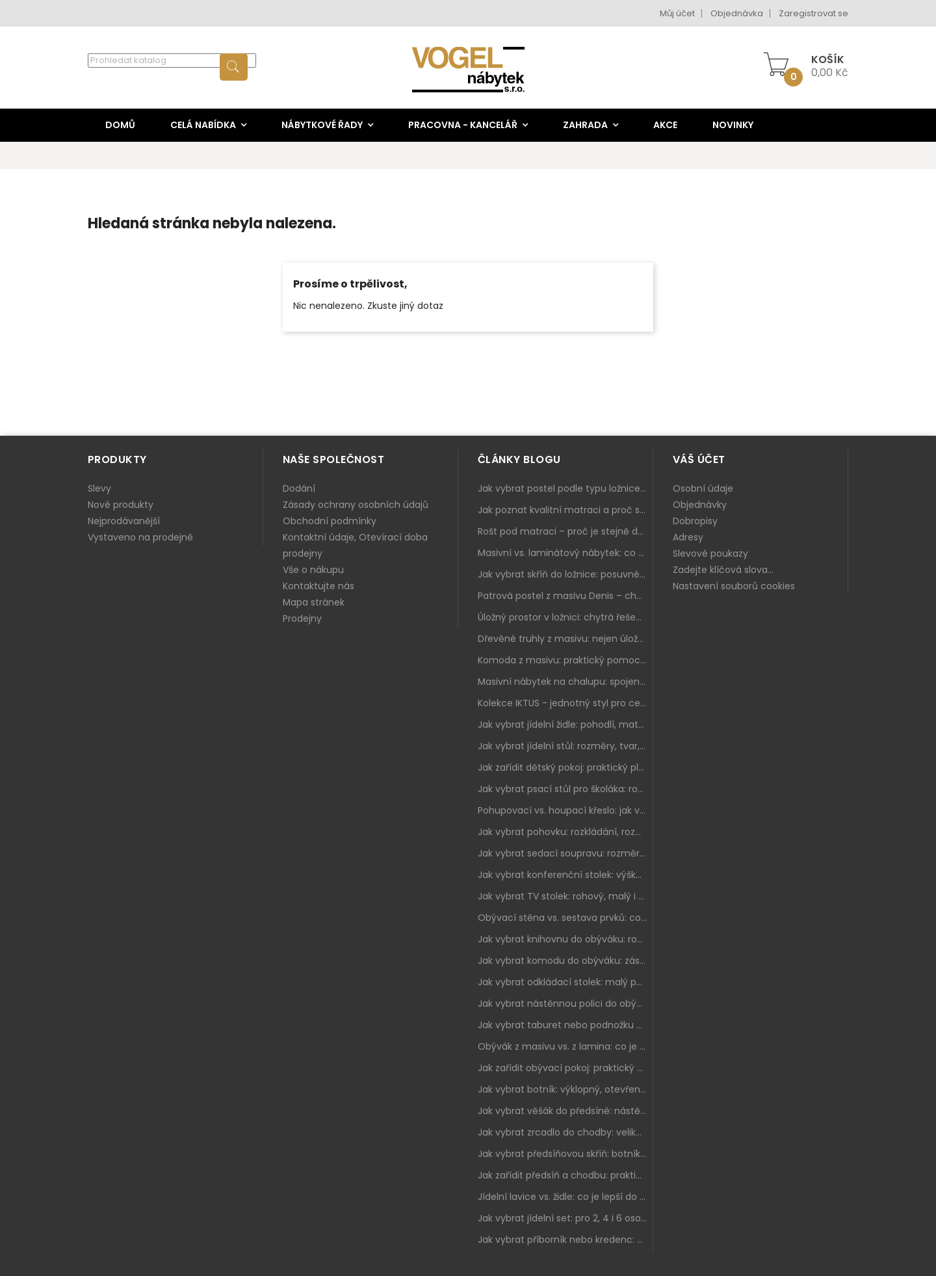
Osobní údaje (703, 488)
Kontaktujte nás (318, 585)
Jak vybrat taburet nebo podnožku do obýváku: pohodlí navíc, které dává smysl (565, 1024)
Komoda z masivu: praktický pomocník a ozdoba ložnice (565, 660)
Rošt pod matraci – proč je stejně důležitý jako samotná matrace (565, 531)
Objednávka (736, 13)
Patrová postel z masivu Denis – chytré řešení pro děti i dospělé (565, 595)
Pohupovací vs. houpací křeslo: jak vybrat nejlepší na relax (565, 810)
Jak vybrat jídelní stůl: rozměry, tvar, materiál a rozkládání (565, 745)
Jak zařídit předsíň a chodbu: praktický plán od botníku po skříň (565, 1175)
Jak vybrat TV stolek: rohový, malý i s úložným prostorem (565, 896)
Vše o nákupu (313, 569)
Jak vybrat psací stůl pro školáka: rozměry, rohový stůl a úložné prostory (565, 788)
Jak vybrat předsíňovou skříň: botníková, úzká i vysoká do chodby (565, 1153)
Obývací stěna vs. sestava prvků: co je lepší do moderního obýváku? (565, 917)
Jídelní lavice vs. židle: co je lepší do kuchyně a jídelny (565, 1196)
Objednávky (700, 504)
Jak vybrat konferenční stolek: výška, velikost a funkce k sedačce (565, 874)
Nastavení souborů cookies (734, 585)
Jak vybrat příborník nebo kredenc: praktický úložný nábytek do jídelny (565, 1239)
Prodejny (302, 618)
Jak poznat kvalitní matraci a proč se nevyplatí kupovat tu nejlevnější (565, 509)
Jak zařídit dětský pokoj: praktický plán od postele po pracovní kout (565, 767)
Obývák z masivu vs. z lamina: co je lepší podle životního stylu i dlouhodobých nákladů (565, 1046)
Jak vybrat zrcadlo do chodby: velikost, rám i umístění (565, 1132)
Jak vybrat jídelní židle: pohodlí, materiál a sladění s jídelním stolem (565, 724)
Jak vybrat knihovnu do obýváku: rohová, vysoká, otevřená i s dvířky (565, 939)
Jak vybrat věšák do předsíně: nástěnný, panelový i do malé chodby (565, 1110)
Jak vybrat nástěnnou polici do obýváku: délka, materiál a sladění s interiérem (565, 1003)
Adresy (688, 537)
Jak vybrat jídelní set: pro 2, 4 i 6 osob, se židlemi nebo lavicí (565, 1218)
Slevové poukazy (710, 553)
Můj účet (677, 13)
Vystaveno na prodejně (140, 537)
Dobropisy (695, 520)
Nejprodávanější (124, 520)
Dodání (299, 488)
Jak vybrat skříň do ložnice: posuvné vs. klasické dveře (565, 574)
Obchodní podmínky (329, 520)
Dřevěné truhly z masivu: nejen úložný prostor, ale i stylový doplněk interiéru (565, 638)
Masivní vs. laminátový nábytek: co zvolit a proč (565, 552)
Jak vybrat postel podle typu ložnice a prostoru (565, 488)
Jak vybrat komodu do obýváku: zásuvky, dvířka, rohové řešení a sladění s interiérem (565, 960)
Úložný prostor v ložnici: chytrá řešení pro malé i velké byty (565, 617)
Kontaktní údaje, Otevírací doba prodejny (355, 545)
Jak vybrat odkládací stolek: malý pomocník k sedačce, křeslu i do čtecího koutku (565, 982)
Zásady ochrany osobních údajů (355, 504)
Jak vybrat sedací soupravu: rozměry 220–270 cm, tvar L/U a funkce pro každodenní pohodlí (565, 853)
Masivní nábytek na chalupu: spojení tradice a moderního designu (565, 681)
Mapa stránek (313, 602)
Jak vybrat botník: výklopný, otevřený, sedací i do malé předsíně (565, 1089)
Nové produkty (120, 504)
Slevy (99, 488)
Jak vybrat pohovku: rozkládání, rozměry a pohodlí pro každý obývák (565, 831)
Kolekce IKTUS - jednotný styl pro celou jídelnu (565, 703)
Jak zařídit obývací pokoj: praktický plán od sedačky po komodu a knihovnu (565, 1067)
